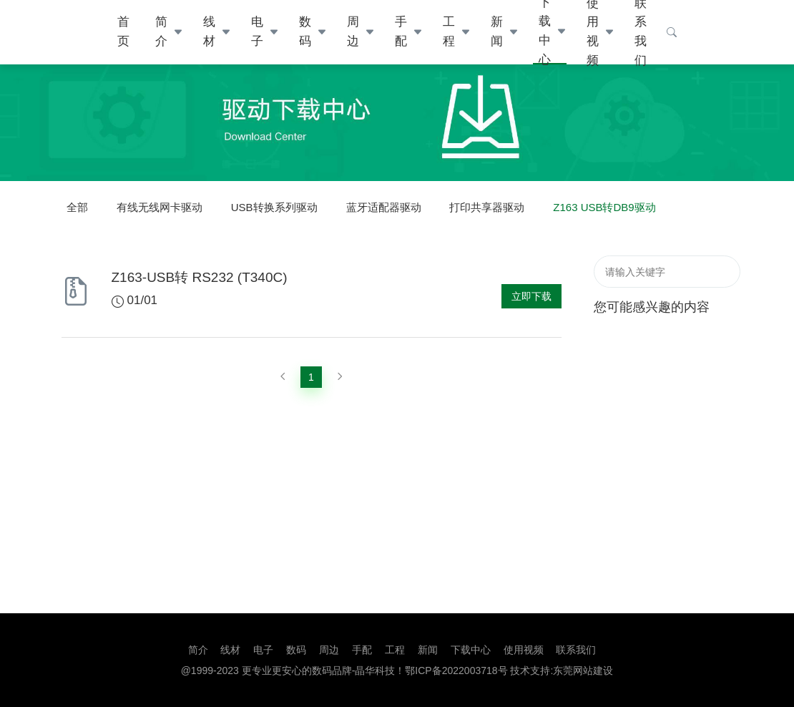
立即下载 (531, 296)
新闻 (497, 31)
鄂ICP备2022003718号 (456, 670)
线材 (209, 31)
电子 (257, 31)
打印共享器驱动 (486, 207)
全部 (77, 207)
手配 (401, 31)
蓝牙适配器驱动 (383, 207)
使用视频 (524, 649)
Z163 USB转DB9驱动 (604, 207)
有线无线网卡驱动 (159, 207)
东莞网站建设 (583, 670)
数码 (305, 31)
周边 (353, 31)
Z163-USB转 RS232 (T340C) (200, 277)
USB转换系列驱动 (274, 207)
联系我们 (576, 649)
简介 (161, 31)
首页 (123, 31)
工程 (449, 31)
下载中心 (471, 649)
